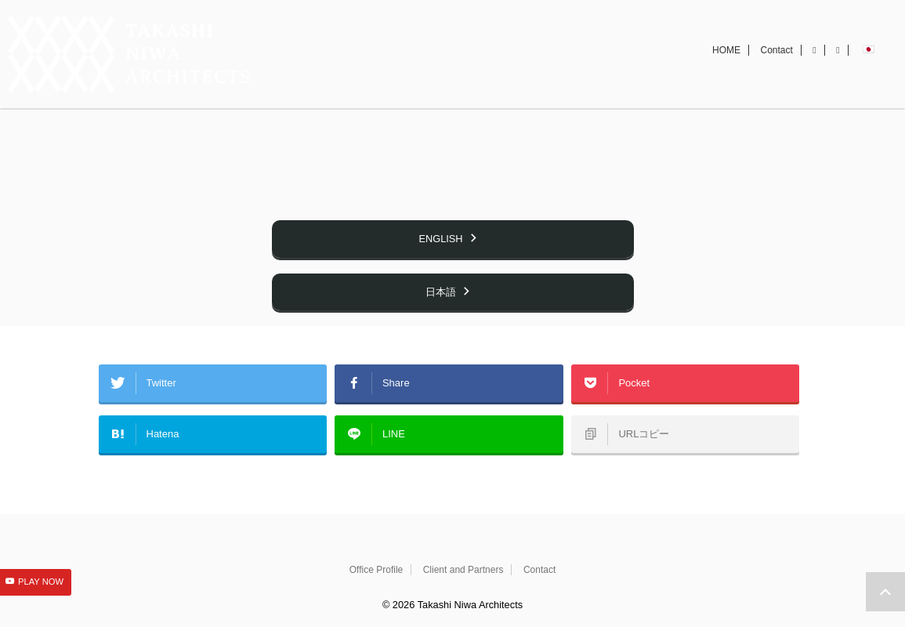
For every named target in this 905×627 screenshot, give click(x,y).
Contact (777, 68)
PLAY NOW (40, 583)
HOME (726, 68)
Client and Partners (463, 569)
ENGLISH (448, 273)
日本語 (448, 324)
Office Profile (376, 569)
